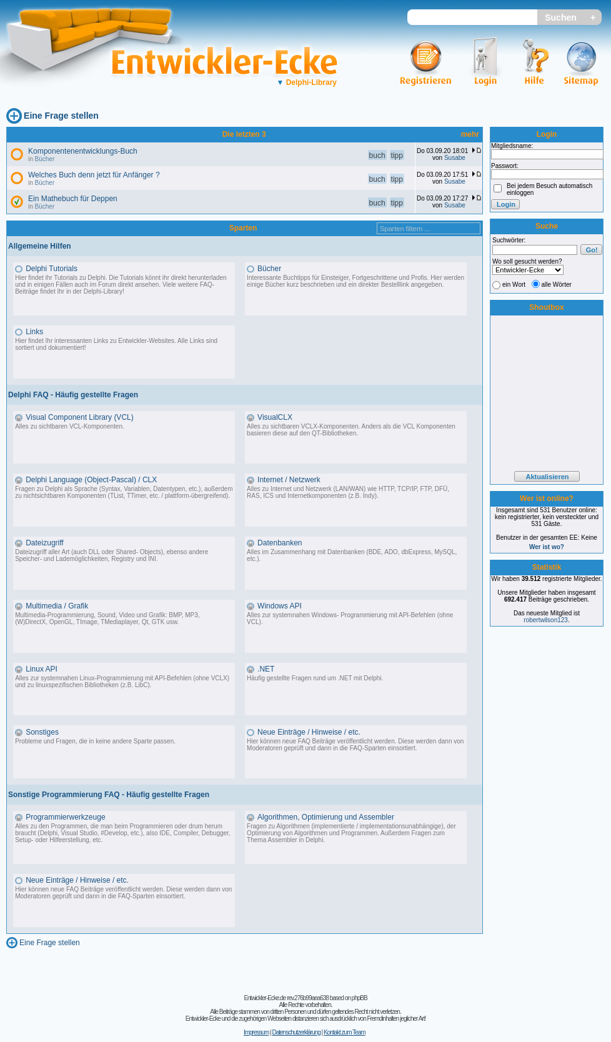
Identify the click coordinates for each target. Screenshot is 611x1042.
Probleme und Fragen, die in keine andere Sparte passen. (95, 741)
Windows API (279, 606)
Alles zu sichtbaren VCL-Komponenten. (69, 426)
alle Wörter (557, 284)
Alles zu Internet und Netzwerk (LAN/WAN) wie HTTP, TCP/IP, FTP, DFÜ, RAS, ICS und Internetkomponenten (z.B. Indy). (348, 492)
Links (34, 331)
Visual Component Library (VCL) (80, 417)
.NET (265, 669)
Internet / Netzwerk (288, 479)
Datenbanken (279, 542)
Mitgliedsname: (512, 145)
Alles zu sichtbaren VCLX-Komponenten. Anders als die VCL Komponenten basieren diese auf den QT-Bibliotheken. (351, 430)
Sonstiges (42, 732)
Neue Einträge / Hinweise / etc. (308, 732)
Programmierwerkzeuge (65, 817)
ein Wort (513, 284)
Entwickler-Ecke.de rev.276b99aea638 (286, 998)
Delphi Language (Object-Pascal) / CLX (91, 479)
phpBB (359, 998)
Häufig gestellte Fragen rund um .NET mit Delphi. (315, 678)
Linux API (41, 669)
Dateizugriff (44, 542)
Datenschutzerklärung (296, 1032)
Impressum (256, 1032)
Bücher (45, 159)
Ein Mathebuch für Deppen (72, 198)
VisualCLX (274, 417)
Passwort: (505, 165)
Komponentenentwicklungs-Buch (82, 151)
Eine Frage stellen (61, 116)
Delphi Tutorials (51, 268)
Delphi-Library (306, 82)
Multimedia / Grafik (57, 606)
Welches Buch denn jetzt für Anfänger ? (94, 175)
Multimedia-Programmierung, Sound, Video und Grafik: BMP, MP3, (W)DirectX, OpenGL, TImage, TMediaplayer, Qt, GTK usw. (107, 618)
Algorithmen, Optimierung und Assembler (325, 817)
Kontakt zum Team (344, 1032)
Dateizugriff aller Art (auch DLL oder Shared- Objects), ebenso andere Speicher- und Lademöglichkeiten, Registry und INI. (111, 555)
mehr (470, 134)
